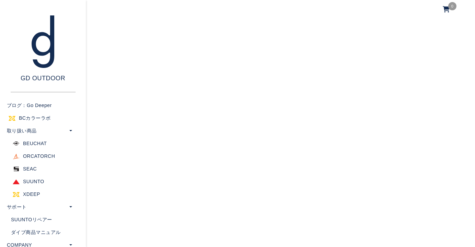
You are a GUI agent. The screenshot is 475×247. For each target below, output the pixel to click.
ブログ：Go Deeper (29, 105)
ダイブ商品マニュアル (36, 232)
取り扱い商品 (22, 130)
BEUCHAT (35, 143)
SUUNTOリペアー (31, 219)
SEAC (30, 169)
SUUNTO (33, 181)
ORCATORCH (39, 156)
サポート (17, 207)
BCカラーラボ (35, 118)
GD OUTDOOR (43, 78)
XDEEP (31, 194)
